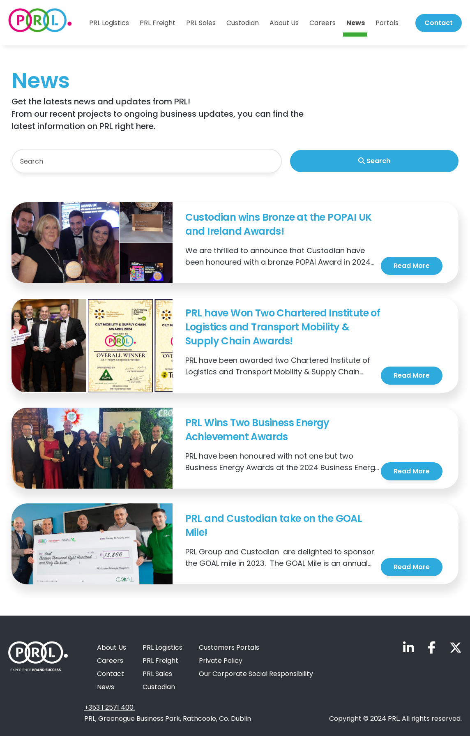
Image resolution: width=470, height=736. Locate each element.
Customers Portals (229, 647)
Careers (322, 23)
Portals (387, 23)
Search (374, 161)
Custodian (242, 23)
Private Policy (220, 660)
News (355, 23)
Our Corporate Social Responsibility (256, 673)
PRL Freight (157, 23)
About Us (284, 23)
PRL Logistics (109, 23)
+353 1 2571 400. (109, 707)
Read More (412, 265)
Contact (438, 23)
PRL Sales (201, 23)
